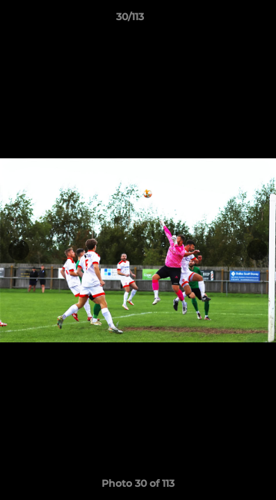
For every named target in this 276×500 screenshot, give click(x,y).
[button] (226, 20)
